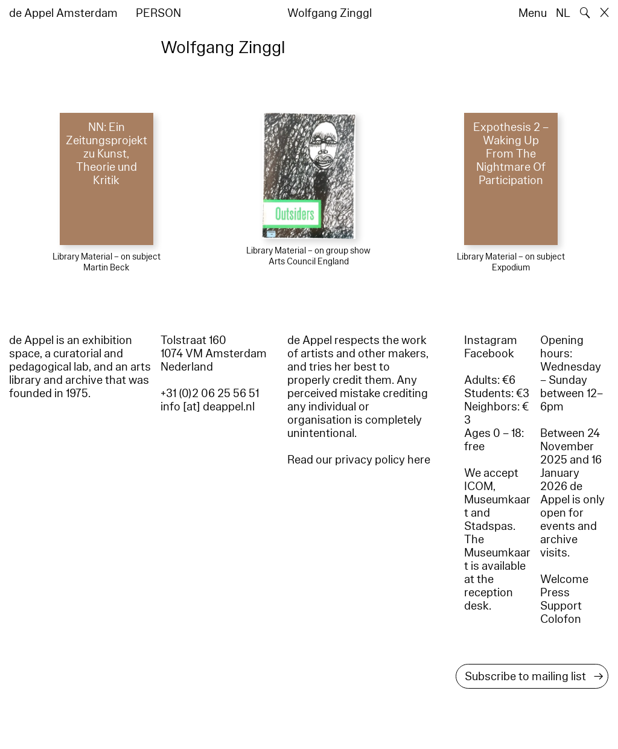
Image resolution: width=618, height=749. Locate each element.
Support (561, 606)
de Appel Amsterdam (63, 13)
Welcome (564, 579)
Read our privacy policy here (358, 460)
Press (555, 593)
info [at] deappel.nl (208, 407)
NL (563, 13)
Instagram (490, 340)
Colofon (560, 619)
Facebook (489, 354)
